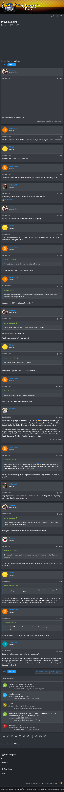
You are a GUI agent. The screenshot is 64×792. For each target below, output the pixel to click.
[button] (3, 16)
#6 (61, 215)
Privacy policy (49, 783)
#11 (60, 354)
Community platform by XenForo (20, 789)
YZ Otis (16, 729)
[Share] (57, 79)
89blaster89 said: (9, 323)
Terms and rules (38, 783)
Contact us (4, 763)
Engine (27, 696)
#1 (61, 79)
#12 (60, 387)
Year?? (10, 704)
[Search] (61, 7)
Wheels (16, 689)
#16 (60, 514)
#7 (61, 234)
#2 (61, 137)
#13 (60, 417)
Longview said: (9, 260)
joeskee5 (11, 696)
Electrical (32, 727)
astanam (11, 718)
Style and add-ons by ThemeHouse (52, 789)
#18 (60, 581)
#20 (60, 651)
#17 (60, 547)
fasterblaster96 (13, 727)
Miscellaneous (30, 706)
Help (56, 783)
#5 (61, 193)
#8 (61, 255)
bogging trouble (14, 694)
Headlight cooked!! (15, 725)
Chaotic (16, 708)
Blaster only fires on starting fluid (20, 684)
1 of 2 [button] (4, 65)
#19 (60, 618)
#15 (60, 493)
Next (11, 65)
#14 (60, 455)
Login (3, 773)
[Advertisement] (31, 43)
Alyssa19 (11, 706)
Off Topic (28, 718)
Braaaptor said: (9, 460)
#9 (61, 286)
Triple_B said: (8, 290)
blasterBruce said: (10, 358)
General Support (29, 687)
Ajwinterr (11, 687)
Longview (6, 25)
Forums (3, 759)
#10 (60, 319)
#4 (61, 175)
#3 (61, 156)
